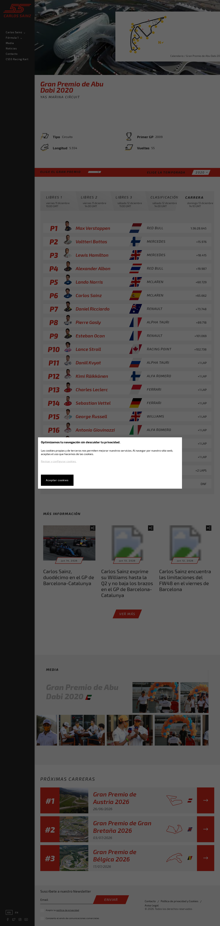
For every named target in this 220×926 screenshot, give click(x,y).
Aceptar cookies (57, 480)
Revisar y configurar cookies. (58, 461)
